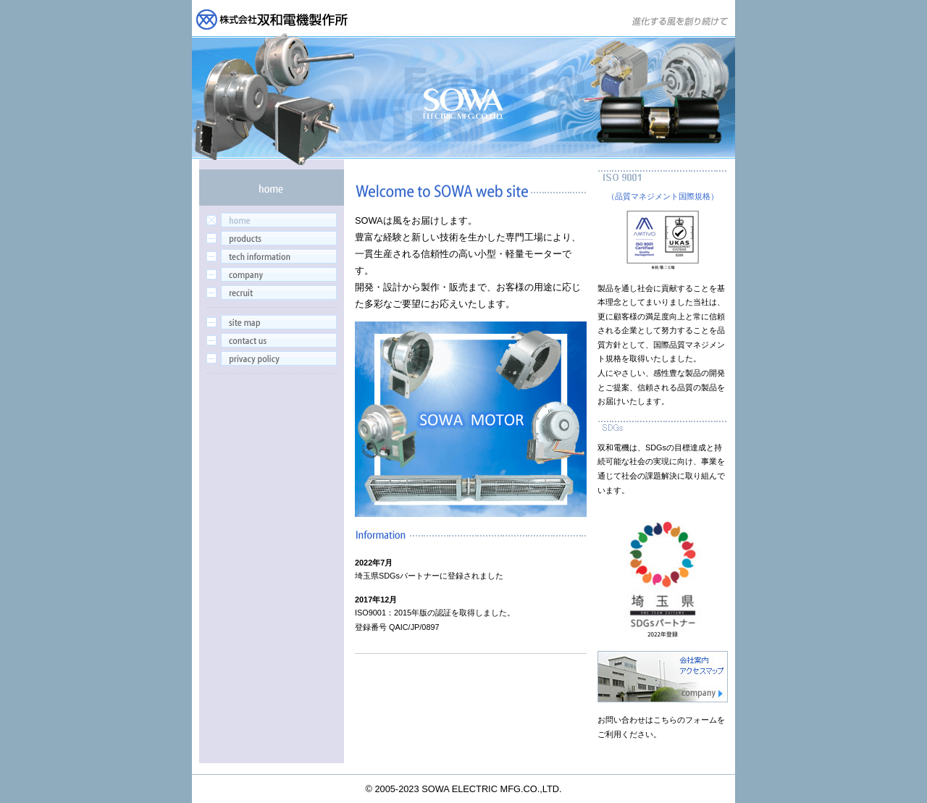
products (271, 238)
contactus (271, 340)
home (271, 220)
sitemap (271, 322)
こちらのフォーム (685, 719)
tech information (271, 256)
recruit (271, 292)
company (271, 274)
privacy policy (271, 358)
